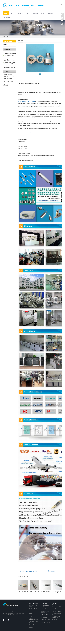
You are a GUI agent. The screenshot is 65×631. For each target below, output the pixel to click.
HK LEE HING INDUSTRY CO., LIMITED (26, 101)
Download (35, 13)
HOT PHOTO (44, 603)
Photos (11, 36)
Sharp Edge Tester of (23, 591)
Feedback (50, 13)
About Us (13, 13)
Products (20, 13)
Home (5, 13)
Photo (42, 13)
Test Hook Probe (44, 617)
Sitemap (4, 616)
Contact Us (7, 17)
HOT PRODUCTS (33, 603)
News (28, 13)
